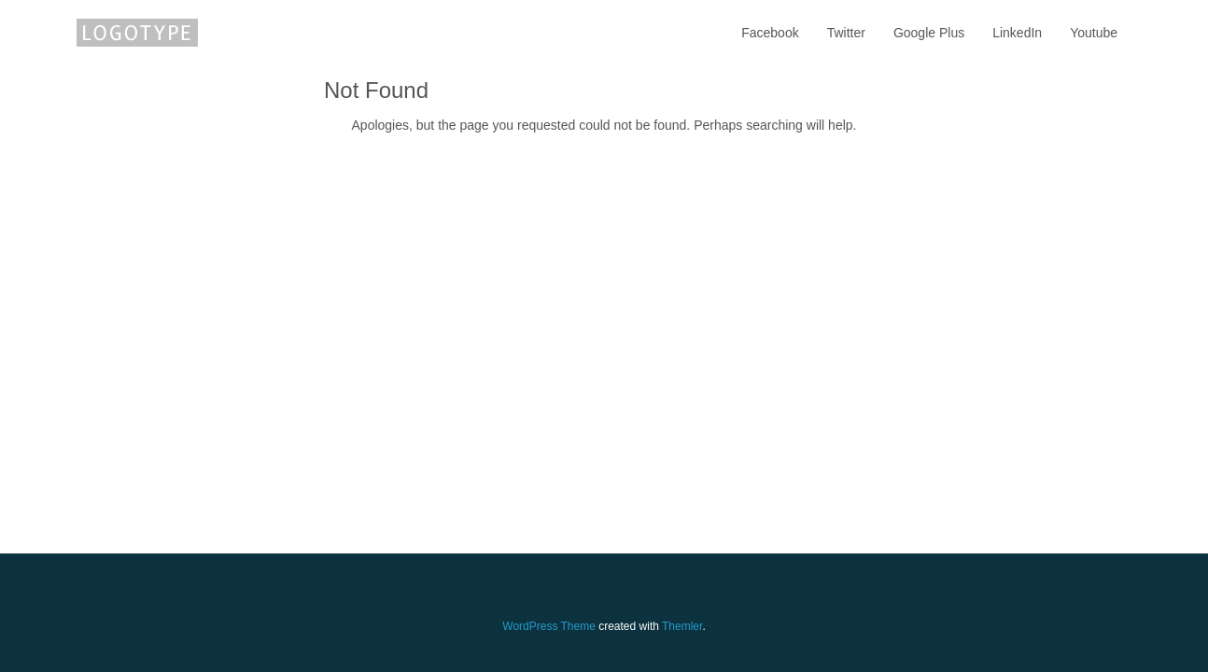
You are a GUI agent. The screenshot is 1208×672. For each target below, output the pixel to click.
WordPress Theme (549, 626)
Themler (682, 626)
